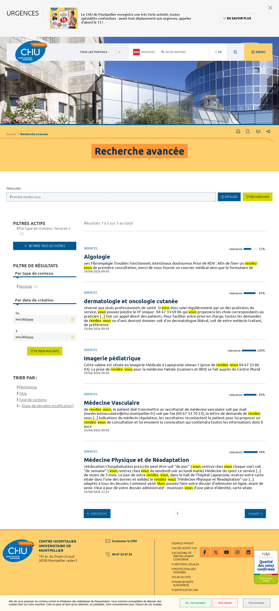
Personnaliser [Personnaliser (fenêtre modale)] (257, 602)
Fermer (270, 7)
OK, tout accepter (195, 602)
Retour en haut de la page (271, 537)
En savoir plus (239, 18)
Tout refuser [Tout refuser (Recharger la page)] (225, 602)
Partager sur (268, 132)
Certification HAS (185, 589)
